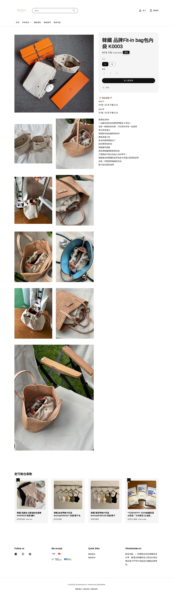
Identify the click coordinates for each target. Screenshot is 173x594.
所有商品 (25, 22)
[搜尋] (74, 10)
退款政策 (86, 589)
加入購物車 (128, 80)
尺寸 (103, 59)
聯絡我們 (47, 22)
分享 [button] (105, 88)
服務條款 (78, 589)
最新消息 (57, 22)
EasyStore (101, 584)
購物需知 (37, 22)
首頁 (17, 22)
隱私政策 (94, 589)
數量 (103, 69)
